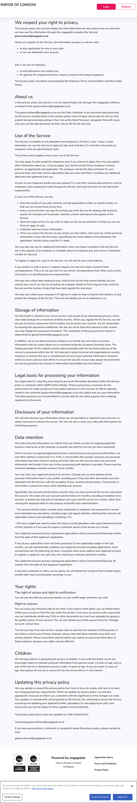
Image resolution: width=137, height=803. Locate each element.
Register (126, 6)
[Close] (132, 787)
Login (106, 6)
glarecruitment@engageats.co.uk (31, 36)
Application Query (104, 757)
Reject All (122, 798)
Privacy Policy (102, 769)
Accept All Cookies (100, 798)
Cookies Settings (12, 798)
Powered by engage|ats (68, 758)
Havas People (63, 763)
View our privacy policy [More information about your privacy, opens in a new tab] (42, 790)
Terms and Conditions (106, 763)
